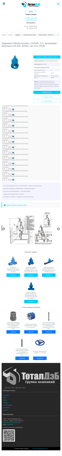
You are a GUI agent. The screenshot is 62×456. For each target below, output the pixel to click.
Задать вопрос (47, 101)
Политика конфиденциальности (40, 448)
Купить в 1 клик (47, 97)
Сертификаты (6, 407)
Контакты (5, 410)
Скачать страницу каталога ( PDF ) (46, 57)
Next (57, 228)
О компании (6, 395)
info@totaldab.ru (31, 22)
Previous (3, 228)
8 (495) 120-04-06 (7, 422)
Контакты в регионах (31, 14)
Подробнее (13, 275)
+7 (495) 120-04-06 (31, 18)
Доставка (5, 402)
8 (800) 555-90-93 (31, 20)
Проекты (5, 400)
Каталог (2, 228)
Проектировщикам (7, 405)
